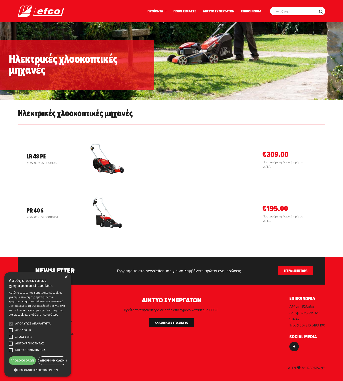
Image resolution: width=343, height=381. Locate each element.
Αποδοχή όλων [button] (22, 360)
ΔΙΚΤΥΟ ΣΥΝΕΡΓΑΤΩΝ (218, 11)
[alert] (37, 324)
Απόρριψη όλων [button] (52, 360)
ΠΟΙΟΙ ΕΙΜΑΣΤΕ (184, 11)
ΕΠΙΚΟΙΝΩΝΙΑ (251, 11)
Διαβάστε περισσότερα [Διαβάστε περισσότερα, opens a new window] (44, 315)
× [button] (66, 277)
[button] (38, 370)
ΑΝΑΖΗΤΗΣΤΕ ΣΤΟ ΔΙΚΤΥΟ (171, 322)
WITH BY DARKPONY (306, 367)
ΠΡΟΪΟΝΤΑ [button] (155, 11)
